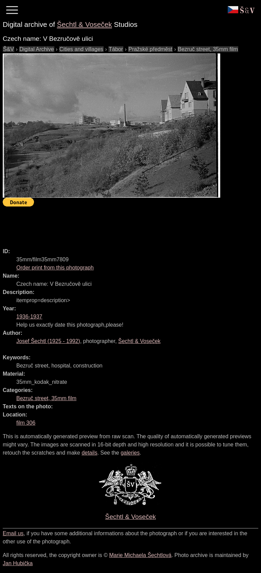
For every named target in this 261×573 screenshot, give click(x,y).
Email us (13, 533)
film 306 (25, 423)
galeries (130, 453)
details (89, 453)
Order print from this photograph (55, 268)
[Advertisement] (126, 224)
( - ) (48, 341)
